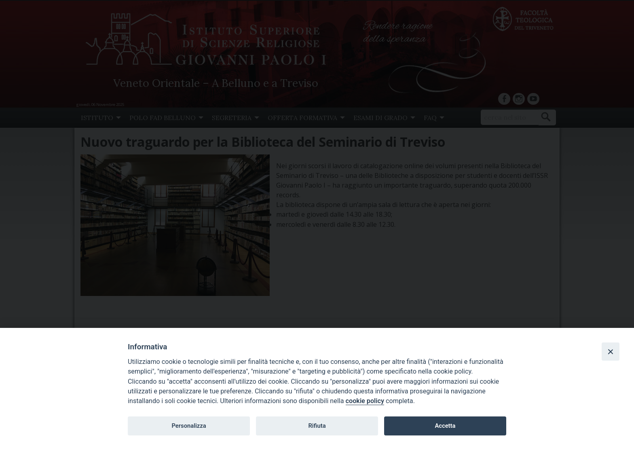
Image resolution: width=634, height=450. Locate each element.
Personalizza (188, 425)
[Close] (610, 351)
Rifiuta (316, 425)
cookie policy (365, 401)
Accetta (445, 425)
